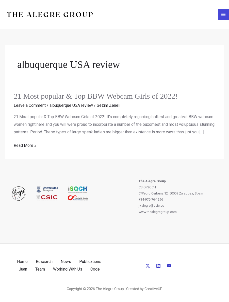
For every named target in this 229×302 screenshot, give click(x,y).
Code (95, 269)
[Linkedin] (158, 265)
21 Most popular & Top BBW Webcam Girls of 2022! (96, 96)
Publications (90, 261)
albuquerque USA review (71, 105)
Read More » (25, 145)
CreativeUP (153, 289)
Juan (23, 269)
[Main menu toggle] (223, 14)
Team (40, 269)
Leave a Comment (30, 105)
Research (44, 261)
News (66, 261)
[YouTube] (169, 265)
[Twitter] (147, 265)
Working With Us (67, 269)
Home (22, 261)
